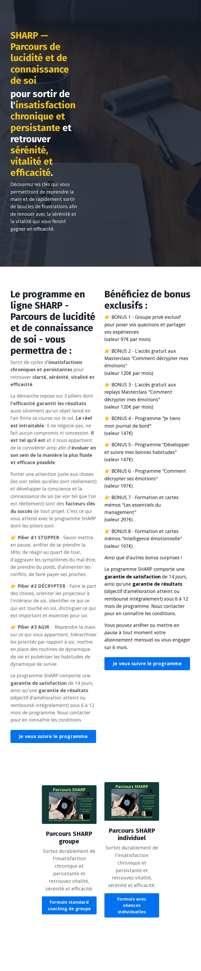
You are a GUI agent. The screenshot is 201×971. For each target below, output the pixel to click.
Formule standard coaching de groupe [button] (69, 942)
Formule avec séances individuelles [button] (131, 942)
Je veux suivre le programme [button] (53, 772)
